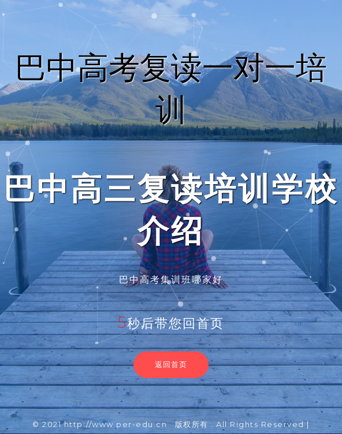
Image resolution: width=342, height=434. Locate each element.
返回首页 (171, 364)
